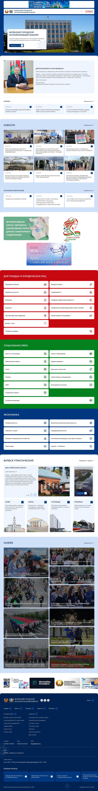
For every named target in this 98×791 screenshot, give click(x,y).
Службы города (8, 732)
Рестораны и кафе (34, 726)
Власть (17, 708)
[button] (35, 494)
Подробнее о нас (15, 45)
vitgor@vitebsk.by (36, 744)
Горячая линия (8, 729)
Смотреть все (88, 101)
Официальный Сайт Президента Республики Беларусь (14, 776)
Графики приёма (8, 726)
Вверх (88, 700)
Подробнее (80, 493)
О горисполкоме (8, 714)
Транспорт (32, 729)
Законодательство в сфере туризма (38, 717)
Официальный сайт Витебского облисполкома (39, 776)
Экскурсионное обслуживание (37, 720)
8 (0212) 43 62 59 (9, 744)
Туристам (31, 714)
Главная (6, 708)
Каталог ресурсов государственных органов (64, 776)
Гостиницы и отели (34, 723)
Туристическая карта (34, 732)
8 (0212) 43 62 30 (22, 744)
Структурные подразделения (12, 723)
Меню (90, 11)
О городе (28, 708)
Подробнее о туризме (85, 460)
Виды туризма (32, 734)
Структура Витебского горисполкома (14, 720)
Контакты (52, 708)
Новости (39, 708)
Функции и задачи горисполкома (12, 717)
